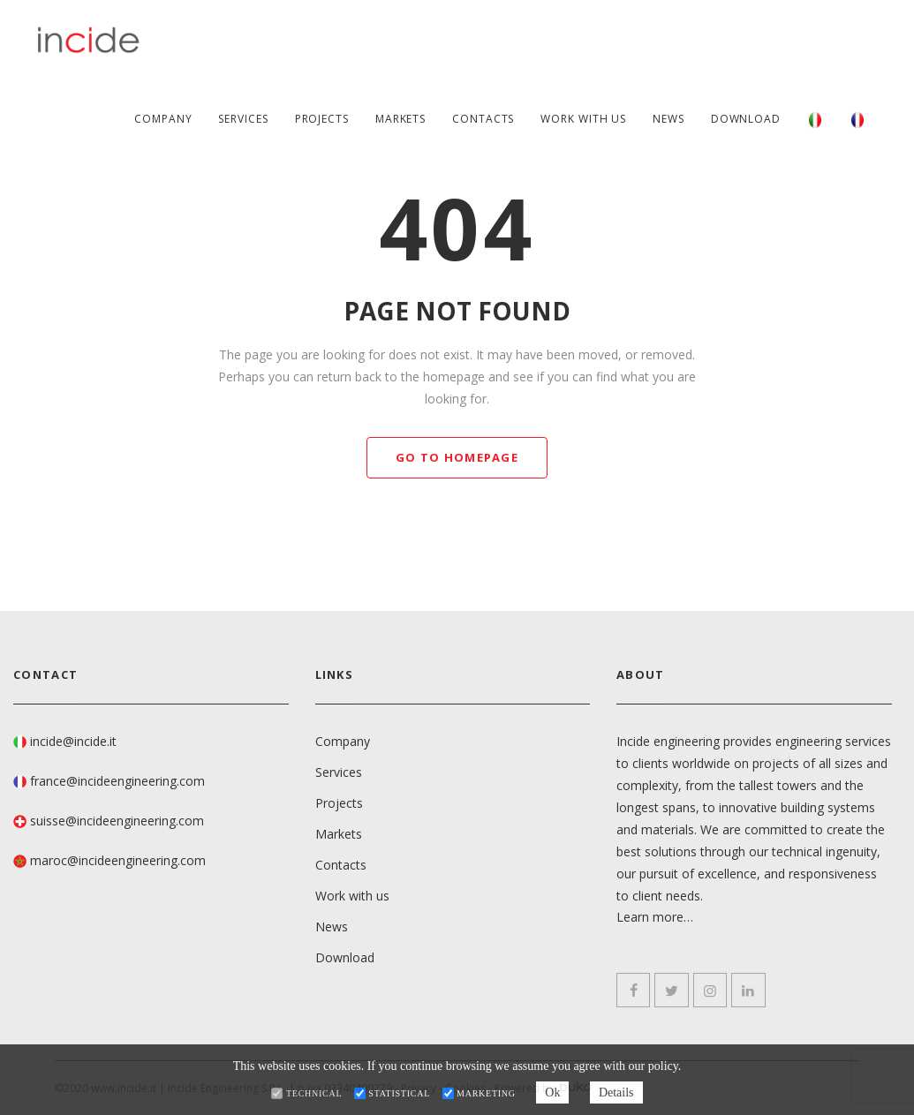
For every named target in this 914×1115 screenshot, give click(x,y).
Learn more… (654, 917)
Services (243, 118)
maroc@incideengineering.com (118, 860)
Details (616, 1092)
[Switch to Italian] (815, 119)
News (668, 118)
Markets (400, 118)
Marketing (486, 1093)
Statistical (399, 1093)
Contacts (483, 118)
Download (746, 118)
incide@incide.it (73, 741)
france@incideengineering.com (117, 780)
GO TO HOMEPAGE (457, 457)
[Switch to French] (857, 119)
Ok (552, 1092)
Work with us (583, 118)
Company (163, 118)
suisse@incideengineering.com (117, 820)
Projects (322, 118)
